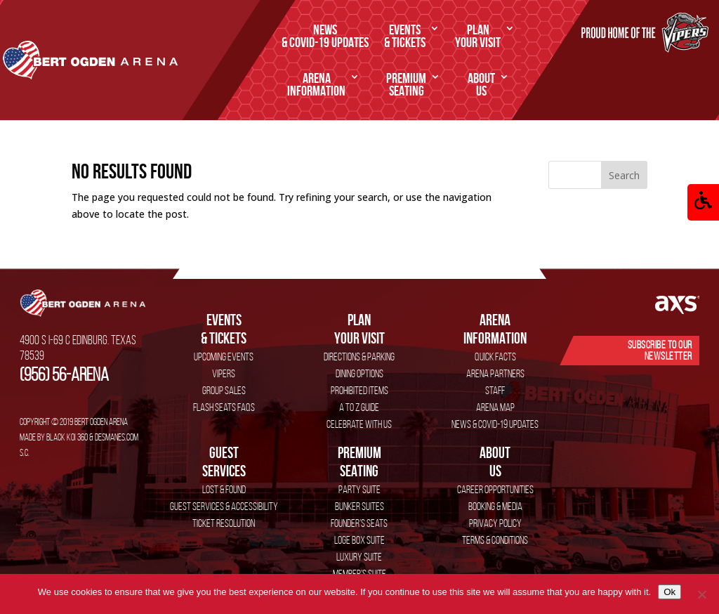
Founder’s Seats (359, 523)
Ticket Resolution (223, 523)
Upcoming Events (223, 356)
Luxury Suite (359, 557)
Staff (495, 390)
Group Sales (224, 390)
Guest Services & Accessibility (224, 506)
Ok (669, 592)
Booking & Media (495, 506)
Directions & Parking (359, 356)
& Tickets (405, 36)
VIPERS (223, 373)
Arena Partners (495, 373)
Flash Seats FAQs (224, 407)
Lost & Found (224, 489)
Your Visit (478, 36)
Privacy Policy (495, 523)
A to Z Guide (359, 407)
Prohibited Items (359, 390)
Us (481, 85)
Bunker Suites (359, 506)
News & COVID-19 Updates (495, 424)
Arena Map (495, 407)
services (223, 461)
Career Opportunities (495, 489)
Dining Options (359, 373)
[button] (703, 202)
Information (316, 85)
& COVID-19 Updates (325, 36)
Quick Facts (495, 356)
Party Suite (359, 489)
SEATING (406, 85)
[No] (701, 594)
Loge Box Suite (359, 540)
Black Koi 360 (67, 437)
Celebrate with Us (359, 424)
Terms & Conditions (495, 540)
